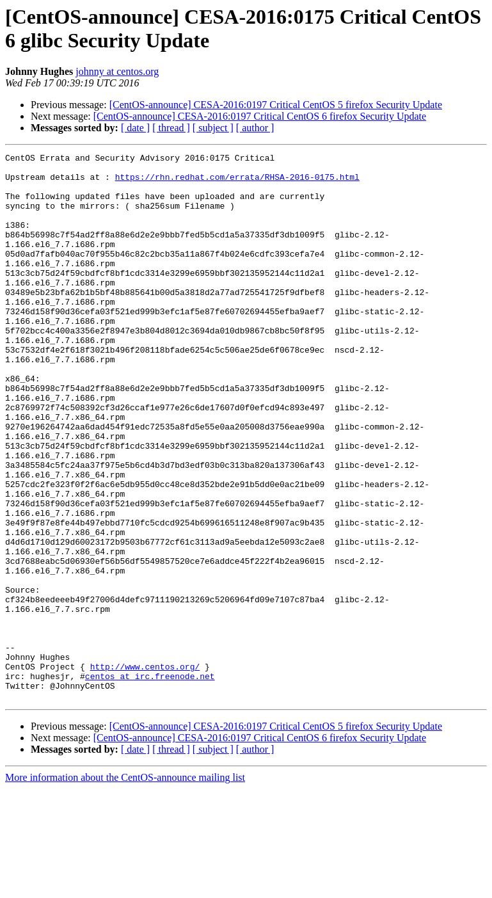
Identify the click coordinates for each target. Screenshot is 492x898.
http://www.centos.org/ (145, 770)
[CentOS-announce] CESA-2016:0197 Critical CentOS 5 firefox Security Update (275, 104)
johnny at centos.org (117, 71)
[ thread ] (171, 127)
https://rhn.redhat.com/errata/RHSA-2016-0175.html (237, 182)
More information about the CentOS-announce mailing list (125, 886)
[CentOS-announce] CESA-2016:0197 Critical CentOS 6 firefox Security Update (259, 116)
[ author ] (255, 127)
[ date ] (135, 127)
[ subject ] (213, 127)
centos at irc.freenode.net (150, 781)
